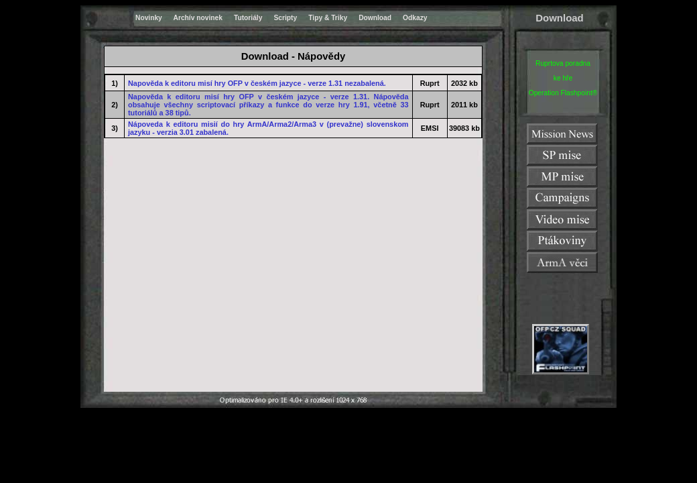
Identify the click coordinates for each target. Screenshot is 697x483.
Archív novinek (198, 17)
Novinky (148, 17)
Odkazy (415, 17)
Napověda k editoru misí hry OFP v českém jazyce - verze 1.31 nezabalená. (257, 83)
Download (375, 17)
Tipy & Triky (327, 17)
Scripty (285, 17)
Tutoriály (248, 17)
